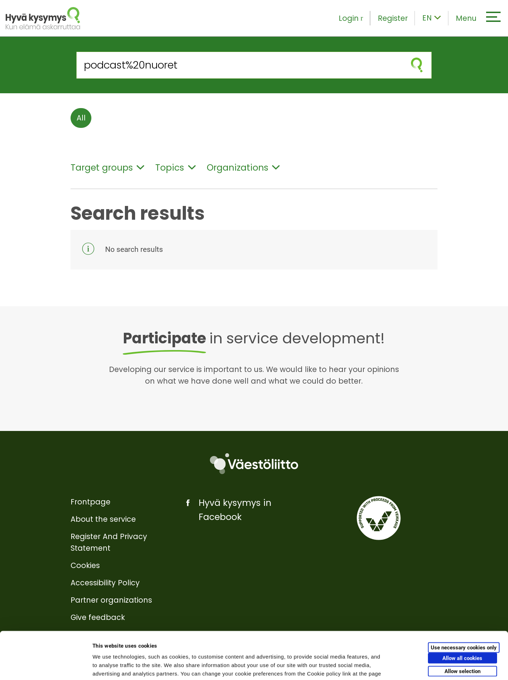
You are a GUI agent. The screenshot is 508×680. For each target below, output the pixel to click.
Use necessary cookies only (464, 603)
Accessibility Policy (105, 583)
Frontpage (90, 502)
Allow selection (462, 626)
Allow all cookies (462, 613)
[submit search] (416, 65)
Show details (370, 666)
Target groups (107, 167)
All (81, 118)
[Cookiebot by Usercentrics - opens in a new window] (46, 666)
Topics (175, 167)
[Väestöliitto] (254, 463)
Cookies (85, 565)
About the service (103, 519)
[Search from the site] (239, 65)
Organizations (243, 167)
